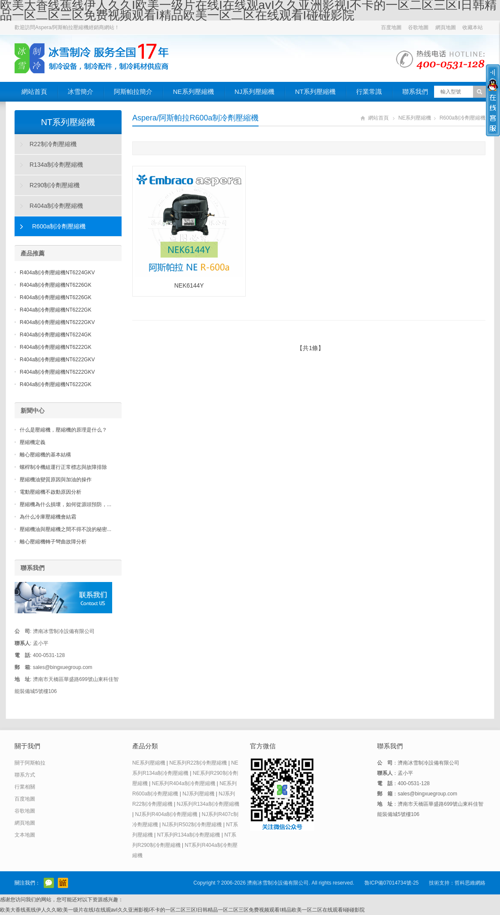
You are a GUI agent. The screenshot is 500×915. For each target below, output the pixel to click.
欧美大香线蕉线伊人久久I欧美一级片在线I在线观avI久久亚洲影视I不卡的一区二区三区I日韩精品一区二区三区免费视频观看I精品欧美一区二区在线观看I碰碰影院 (182, 910)
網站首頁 (34, 91)
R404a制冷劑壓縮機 (56, 205)
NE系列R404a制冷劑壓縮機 (183, 783)
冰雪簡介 (80, 91)
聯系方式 (25, 775)
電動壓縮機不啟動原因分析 (50, 492)
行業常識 (369, 91)
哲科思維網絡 (470, 883)
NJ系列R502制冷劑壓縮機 (192, 825)
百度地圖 (391, 27)
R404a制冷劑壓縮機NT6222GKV (57, 322)
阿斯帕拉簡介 (133, 91)
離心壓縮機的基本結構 (45, 455)
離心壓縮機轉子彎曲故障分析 (53, 542)
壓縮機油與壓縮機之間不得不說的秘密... (65, 529)
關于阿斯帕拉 (30, 763)
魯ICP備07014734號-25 (391, 883)
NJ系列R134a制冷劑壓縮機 (208, 804)
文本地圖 (25, 835)
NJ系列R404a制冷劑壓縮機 (166, 814)
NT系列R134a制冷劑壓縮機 (188, 835)
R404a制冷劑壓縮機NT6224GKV (57, 273)
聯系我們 (415, 91)
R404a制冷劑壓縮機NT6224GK (55, 335)
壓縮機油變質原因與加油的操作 (56, 480)
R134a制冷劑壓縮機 (56, 164)
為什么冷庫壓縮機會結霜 (48, 517)
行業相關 (25, 787)
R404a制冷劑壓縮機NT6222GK (55, 310)
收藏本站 (472, 27)
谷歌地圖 (418, 27)
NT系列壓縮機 (315, 91)
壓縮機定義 (32, 442)
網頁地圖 (445, 27)
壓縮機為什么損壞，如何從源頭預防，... (65, 504)
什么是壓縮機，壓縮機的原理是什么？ (63, 430)
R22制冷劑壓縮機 (53, 144)
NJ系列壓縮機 (254, 91)
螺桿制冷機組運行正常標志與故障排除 (63, 467)
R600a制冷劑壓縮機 (462, 118)
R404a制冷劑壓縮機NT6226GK (55, 285)
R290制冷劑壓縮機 (55, 185)
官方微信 (49, 883)
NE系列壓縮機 (193, 91)
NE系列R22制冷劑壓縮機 (198, 763)
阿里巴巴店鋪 (63, 883)
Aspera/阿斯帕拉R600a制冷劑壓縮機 (195, 118)
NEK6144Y (189, 285)
